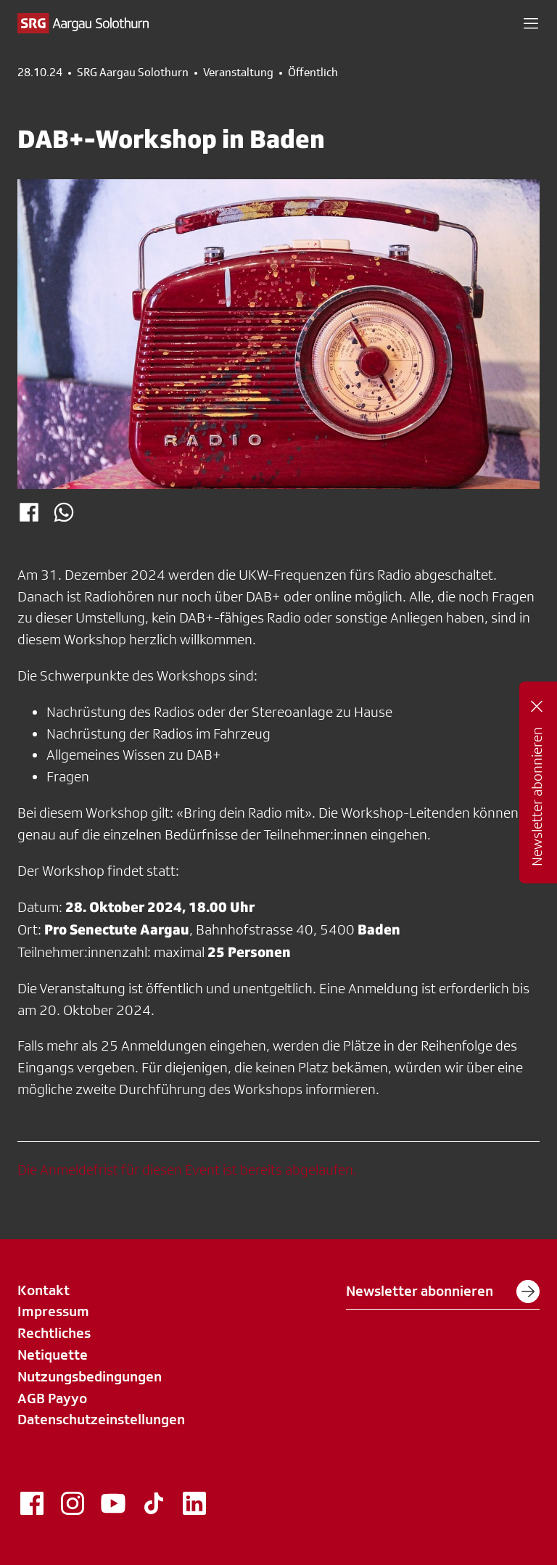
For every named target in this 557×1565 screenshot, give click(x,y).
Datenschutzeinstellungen (101, 1419)
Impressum (53, 1311)
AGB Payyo (52, 1398)
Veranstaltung (238, 72)
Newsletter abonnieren (443, 1291)
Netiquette (52, 1355)
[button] (531, 23)
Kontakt (43, 1290)
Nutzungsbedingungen (89, 1376)
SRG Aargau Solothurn (133, 72)
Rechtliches (54, 1333)
